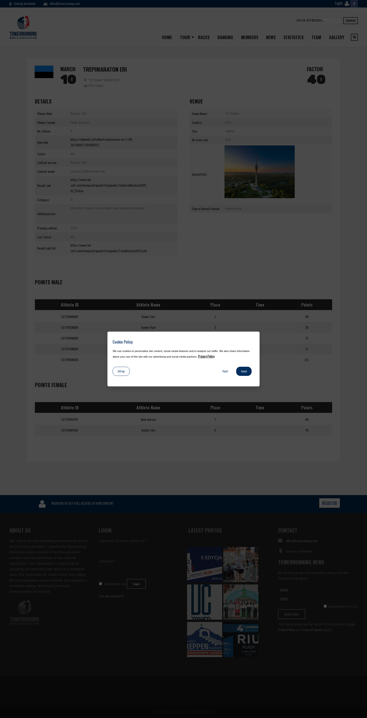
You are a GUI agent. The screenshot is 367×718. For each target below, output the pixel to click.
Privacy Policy (206, 356)
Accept (244, 371)
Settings (121, 371)
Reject (225, 371)
